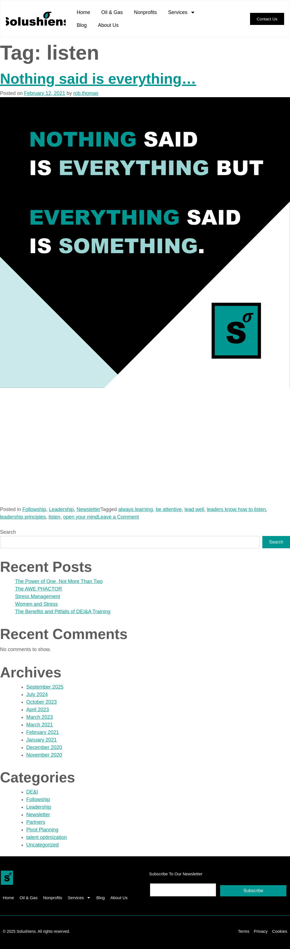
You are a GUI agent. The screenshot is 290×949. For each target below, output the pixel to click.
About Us (108, 25)
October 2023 (41, 702)
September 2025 (44, 687)
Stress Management (37, 596)
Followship (34, 509)
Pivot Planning (42, 830)
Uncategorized (42, 845)
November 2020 (44, 755)
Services (181, 12)
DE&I (32, 792)
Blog (82, 25)
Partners (35, 822)
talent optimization (46, 837)
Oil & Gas (112, 12)
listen (54, 517)
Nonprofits (145, 12)
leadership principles (23, 517)
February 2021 (42, 732)
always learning (135, 509)
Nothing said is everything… (98, 79)
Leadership (61, 509)
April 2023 (37, 709)
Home (83, 12)
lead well (194, 509)
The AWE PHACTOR (38, 589)
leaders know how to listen (236, 509)
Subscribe (253, 890)
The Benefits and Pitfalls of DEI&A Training (62, 611)
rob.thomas (85, 93)
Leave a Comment (118, 517)
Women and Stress (36, 604)
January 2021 (41, 740)
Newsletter (88, 509)
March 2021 (39, 725)
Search (8, 532)
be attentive (169, 509)
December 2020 (44, 747)
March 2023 (39, 717)
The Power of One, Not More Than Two (59, 581)
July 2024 (37, 694)
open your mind (80, 517)
